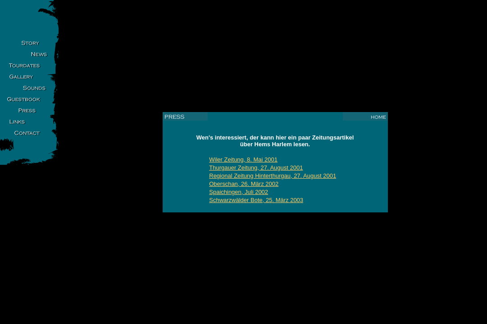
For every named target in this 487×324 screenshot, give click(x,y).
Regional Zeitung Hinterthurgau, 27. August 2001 (272, 175)
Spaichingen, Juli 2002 (238, 192)
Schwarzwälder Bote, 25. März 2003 (256, 200)
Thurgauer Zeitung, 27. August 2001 (256, 167)
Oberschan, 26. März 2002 (243, 183)
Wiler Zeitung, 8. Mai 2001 (243, 159)
